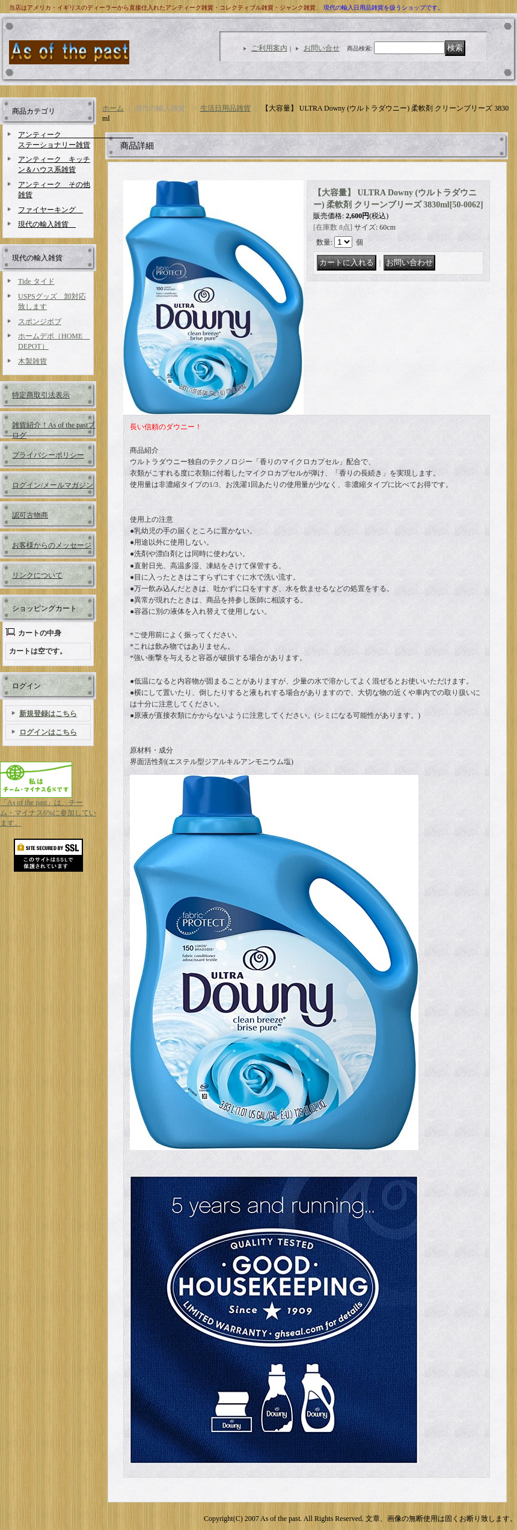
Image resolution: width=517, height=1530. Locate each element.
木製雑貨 (32, 361)
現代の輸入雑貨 (47, 224)
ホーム (113, 108)
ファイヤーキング (50, 210)
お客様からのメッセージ (51, 545)
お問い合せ (322, 48)
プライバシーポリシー (48, 455)
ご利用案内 (269, 48)
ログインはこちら (48, 732)
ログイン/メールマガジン (52, 485)
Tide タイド (36, 281)
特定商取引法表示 (41, 395)
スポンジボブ (39, 321)
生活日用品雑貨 (225, 108)
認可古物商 (30, 515)
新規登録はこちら (48, 713)
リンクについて (37, 575)
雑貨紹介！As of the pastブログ (53, 429)
